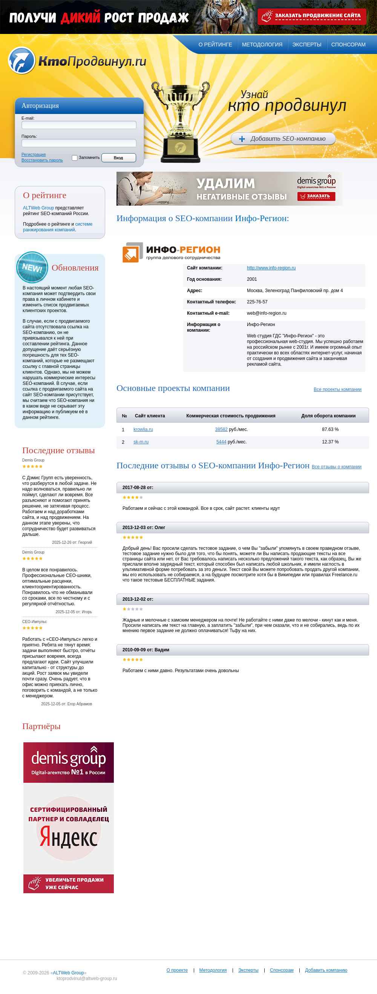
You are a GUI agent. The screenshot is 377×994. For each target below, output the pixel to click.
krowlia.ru (143, 429)
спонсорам (348, 45)
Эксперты (248, 970)
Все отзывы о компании (337, 466)
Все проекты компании (338, 389)
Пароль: (29, 136)
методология (262, 45)
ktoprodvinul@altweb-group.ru (87, 978)
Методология (213, 970)
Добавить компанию (326, 970)
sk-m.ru (141, 442)
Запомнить (89, 157)
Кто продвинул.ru (77, 60)
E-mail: (27, 118)
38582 (221, 429)
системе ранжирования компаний (57, 227)
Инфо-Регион (261, 218)
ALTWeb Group (38, 208)
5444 (221, 442)
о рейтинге (215, 45)
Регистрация (33, 154)
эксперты (306, 45)
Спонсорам (282, 970)
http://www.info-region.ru (271, 268)
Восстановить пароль (42, 160)
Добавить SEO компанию (283, 138)
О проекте (177, 970)
